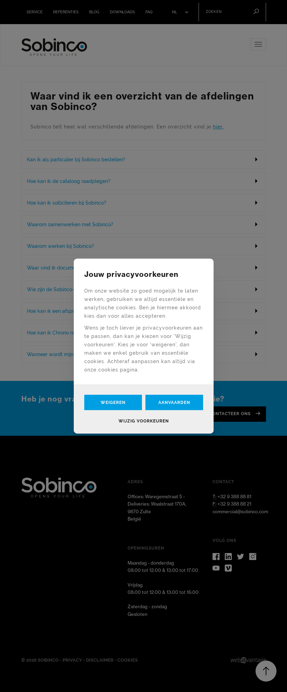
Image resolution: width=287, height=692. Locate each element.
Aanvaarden (174, 402)
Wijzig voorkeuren (144, 420)
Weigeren (113, 402)
